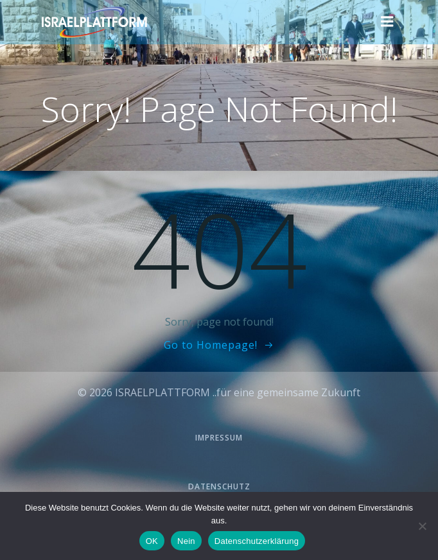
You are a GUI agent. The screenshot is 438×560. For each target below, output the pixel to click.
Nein (186, 541)
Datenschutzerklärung (257, 541)
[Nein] (422, 526)
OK (152, 541)
